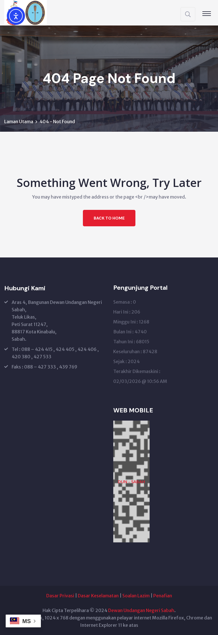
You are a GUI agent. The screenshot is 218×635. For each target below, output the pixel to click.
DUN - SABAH (131, 481)
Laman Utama (18, 121)
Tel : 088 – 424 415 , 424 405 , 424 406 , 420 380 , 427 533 (55, 352)
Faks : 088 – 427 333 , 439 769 (44, 367)
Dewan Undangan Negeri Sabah (141, 610)
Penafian (162, 595)
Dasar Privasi (60, 595)
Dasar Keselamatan (98, 595)
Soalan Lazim (136, 595)
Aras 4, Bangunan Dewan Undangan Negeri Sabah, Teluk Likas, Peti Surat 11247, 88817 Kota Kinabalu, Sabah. (57, 320)
